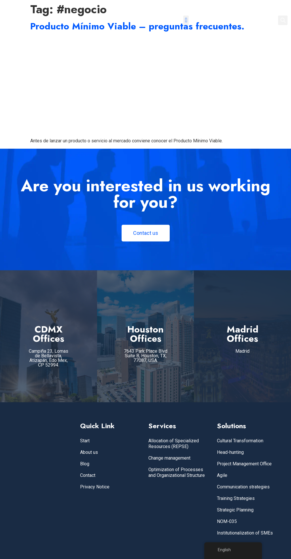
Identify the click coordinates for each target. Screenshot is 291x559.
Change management (169, 458)
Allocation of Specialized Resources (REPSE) (173, 443)
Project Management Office (244, 464)
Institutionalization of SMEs (245, 533)
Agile (222, 475)
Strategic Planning (235, 510)
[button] (186, 20)
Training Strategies (236, 498)
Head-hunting (230, 452)
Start (85, 440)
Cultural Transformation (240, 440)
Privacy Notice (94, 487)
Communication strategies (243, 487)
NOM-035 (227, 521)
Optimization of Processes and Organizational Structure (176, 472)
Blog (84, 464)
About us (89, 452)
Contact (87, 475)
